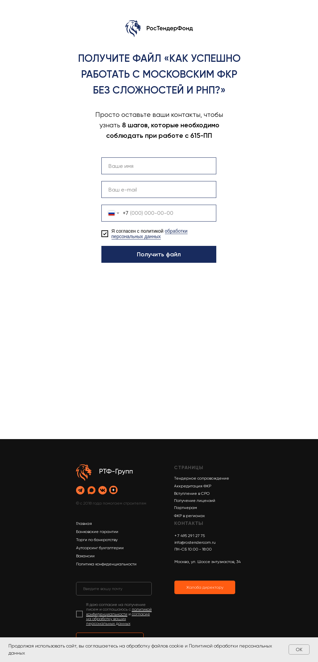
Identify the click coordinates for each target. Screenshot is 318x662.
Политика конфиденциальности (106, 564)
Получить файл (159, 254)
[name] (158, 165)
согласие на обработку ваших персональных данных (118, 619)
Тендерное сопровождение (201, 478)
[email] (158, 189)
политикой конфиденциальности (119, 611)
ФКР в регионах (189, 515)
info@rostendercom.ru (195, 542)
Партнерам (185, 507)
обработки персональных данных (150, 233)
